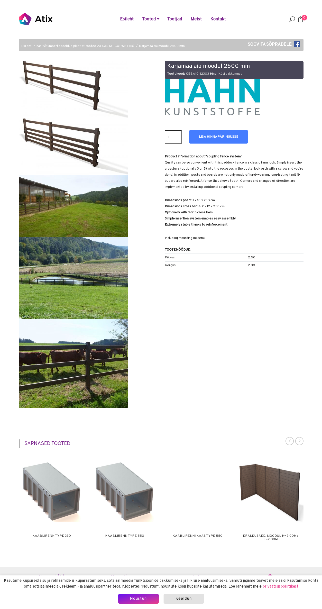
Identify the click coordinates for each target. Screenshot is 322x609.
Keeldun (183, 598)
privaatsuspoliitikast (280, 586)
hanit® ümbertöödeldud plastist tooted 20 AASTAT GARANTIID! (85, 46)
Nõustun (138, 598)
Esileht (127, 19)
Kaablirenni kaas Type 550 (197, 536)
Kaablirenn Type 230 (51, 536)
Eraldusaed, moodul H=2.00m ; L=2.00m (270, 537)
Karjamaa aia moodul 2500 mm (162, 46)
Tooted (150, 19)
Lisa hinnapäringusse (218, 137)
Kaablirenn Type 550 (124, 536)
